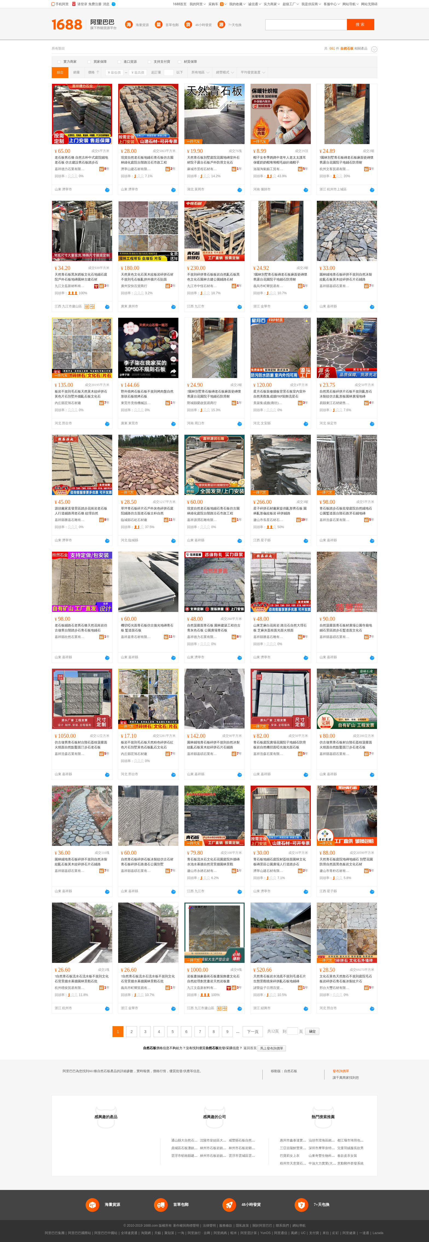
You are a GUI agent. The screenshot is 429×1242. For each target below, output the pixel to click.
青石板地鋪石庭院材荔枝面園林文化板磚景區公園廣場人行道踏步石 (279, 861)
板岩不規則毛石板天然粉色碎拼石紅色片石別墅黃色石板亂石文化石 (147, 744)
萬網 (294, 1233)
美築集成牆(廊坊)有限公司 (268, 403)
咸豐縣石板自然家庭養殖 (247, 1140)
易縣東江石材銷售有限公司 (335, 403)
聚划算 (169, 1233)
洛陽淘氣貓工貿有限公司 (268, 169)
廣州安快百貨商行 (134, 286)
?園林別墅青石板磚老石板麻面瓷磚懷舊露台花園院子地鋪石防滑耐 (346, 160)
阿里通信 (280, 1233)
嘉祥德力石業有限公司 (70, 169)
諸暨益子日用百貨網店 (268, 988)
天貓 (157, 1233)
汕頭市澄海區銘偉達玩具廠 (328, 1140)
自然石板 (290, 1071)
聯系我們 (282, 1225)
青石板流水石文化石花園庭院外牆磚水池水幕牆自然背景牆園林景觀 (213, 861)
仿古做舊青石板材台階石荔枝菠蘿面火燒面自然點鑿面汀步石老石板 (81, 744)
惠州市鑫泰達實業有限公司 (299, 1140)
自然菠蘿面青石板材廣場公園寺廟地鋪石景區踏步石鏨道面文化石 (346, 627)
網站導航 (299, 1225)
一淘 (181, 1233)
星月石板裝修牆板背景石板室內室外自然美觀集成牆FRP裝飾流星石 (279, 394)
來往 (326, 1233)
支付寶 (314, 1233)
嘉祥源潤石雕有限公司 (202, 520)
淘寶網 (146, 1233)
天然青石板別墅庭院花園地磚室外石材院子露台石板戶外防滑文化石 (213, 160)
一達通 (364, 1233)
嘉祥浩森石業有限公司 (335, 520)
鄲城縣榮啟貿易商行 (202, 403)
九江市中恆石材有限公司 (202, 286)
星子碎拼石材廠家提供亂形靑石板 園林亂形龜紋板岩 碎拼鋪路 (280, 510)
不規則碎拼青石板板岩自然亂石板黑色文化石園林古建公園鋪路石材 (213, 277)
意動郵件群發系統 (350, 1163)
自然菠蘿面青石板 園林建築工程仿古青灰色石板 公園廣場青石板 (213, 627)
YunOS (265, 1233)
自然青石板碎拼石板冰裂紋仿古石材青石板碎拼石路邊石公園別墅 (147, 861)
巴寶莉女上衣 (290, 1156)
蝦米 (233, 1233)
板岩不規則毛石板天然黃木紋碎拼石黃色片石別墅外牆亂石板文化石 (81, 394)
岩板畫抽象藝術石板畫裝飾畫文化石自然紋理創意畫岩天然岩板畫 (213, 978)
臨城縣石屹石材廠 (134, 520)
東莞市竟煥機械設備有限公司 (136, 403)
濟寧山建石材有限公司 (136, 169)
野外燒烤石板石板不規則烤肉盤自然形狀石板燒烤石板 (147, 394)
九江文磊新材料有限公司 (70, 286)
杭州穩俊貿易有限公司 (70, 988)
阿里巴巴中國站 (105, 1233)
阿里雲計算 (248, 1233)
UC (303, 1233)
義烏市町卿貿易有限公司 (268, 286)
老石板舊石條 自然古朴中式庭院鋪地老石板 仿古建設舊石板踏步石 (81, 160)
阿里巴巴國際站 (79, 1233)
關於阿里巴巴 (262, 1225)
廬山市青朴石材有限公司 (335, 871)
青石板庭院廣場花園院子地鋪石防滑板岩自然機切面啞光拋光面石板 (279, 744)
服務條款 (225, 1225)
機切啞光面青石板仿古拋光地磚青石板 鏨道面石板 (147, 627)
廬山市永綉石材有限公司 (202, 871)
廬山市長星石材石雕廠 (268, 520)
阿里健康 (349, 1233)
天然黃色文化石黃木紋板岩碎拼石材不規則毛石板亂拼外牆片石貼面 (147, 277)
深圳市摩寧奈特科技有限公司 (330, 1148)
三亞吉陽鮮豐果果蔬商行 (298, 1148)
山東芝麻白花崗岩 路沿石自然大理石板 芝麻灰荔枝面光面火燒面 (280, 627)
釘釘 (335, 1233)
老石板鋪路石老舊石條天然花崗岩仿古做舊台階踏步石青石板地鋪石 (81, 627)
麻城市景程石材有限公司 (202, 169)
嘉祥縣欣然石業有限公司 (70, 637)
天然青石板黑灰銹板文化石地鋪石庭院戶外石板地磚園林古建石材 (81, 277)
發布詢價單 (341, 1071)
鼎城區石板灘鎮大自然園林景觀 (194, 1148)
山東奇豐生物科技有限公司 (328, 1156)
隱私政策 (242, 1225)
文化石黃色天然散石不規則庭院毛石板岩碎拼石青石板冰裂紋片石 (346, 978)
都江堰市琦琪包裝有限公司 (357, 1140)
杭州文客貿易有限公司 (335, 169)
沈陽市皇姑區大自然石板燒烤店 (223, 1140)
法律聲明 (209, 1225)
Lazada (378, 1233)
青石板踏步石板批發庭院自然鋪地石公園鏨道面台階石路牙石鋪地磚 (346, 510)
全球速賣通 (129, 1233)
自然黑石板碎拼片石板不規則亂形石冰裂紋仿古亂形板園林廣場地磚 (346, 394)
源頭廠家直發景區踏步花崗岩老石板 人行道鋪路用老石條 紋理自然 (81, 510)
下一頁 (253, 1031)
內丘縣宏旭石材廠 (68, 403)
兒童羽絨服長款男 (350, 1148)
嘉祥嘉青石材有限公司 (136, 637)
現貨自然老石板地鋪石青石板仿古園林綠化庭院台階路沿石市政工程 (147, 160)
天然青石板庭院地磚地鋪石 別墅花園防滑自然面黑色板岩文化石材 (346, 861)
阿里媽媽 (220, 1233)
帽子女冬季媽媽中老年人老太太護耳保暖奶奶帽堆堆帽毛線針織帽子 (279, 160)
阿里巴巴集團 (55, 1233)
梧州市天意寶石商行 (294, 1163)
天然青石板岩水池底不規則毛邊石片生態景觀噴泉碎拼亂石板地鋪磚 (279, 978)
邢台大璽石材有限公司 (335, 988)
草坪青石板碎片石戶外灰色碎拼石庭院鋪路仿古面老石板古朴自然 (147, 510)
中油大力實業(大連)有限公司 (329, 1163)
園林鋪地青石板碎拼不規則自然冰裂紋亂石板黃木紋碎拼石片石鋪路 (346, 277)
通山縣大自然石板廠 (186, 1140)
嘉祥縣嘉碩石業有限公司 (335, 286)
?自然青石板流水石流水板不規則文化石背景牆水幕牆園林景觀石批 (82, 978)
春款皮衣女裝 (347, 1156)
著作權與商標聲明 (186, 1225)
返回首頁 (250, 1048)
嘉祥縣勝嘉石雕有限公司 (70, 520)
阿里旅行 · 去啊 (199, 1233)
